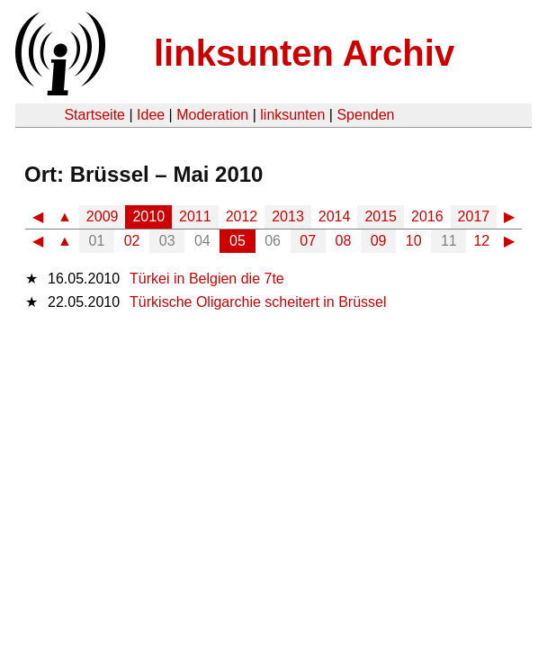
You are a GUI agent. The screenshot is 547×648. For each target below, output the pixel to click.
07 (308, 240)
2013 (288, 216)
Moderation (212, 114)
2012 (242, 216)
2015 (380, 216)
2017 (474, 216)
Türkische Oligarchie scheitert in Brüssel (258, 302)
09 (379, 240)
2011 (195, 216)
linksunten (292, 114)
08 (344, 240)
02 (132, 240)
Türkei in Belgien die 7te (207, 278)
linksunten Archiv (304, 53)
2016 (427, 216)
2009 (102, 216)
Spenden (365, 114)
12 (481, 240)
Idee (151, 114)
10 (414, 240)
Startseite (94, 114)
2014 (334, 216)
